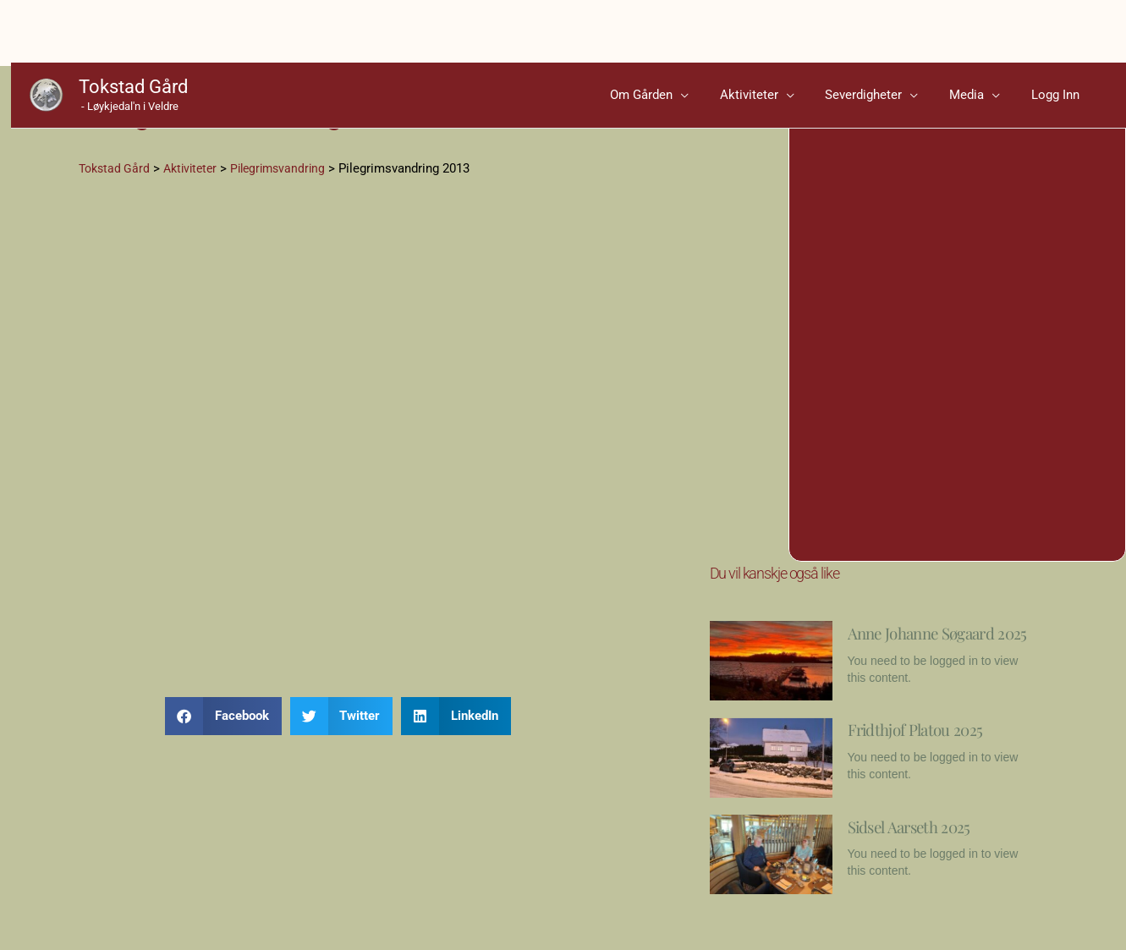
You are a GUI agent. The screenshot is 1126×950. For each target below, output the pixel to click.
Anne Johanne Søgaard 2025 (907, 653)
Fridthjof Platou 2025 (937, 752)
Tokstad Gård (122, 30)
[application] (733, 38)
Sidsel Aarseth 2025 (930, 849)
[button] (223, 728)
